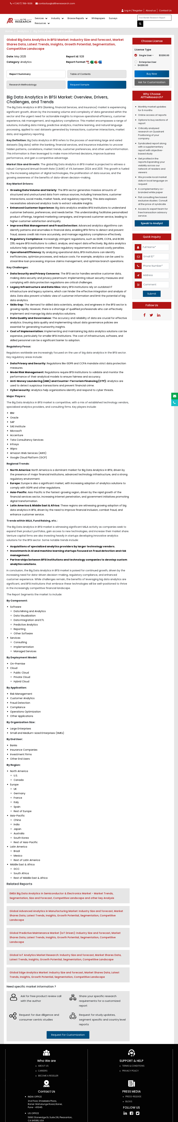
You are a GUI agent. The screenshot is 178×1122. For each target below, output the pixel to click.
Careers (43, 1070)
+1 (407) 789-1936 (21, 3)
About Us (43, 1065)
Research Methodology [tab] (23, 84)
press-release (133, 1096)
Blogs (128, 1101)
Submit (151, 293)
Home (9, 31)
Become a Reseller (48, 1075)
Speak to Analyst (152, 223)
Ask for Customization (151, 82)
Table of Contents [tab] (80, 74)
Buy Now (152, 74)
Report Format (84, 62)
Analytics (23, 31)
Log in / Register (132, 10)
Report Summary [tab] (20, 74)
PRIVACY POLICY (130, 1070)
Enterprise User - (145, 64)
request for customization (68, 1035)
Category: (19, 62)
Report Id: (75, 56)
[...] (154, 18)
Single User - (152, 55)
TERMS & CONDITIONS (133, 1065)
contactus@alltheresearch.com (55, 3)
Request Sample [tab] (79, 84)
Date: (16, 56)
